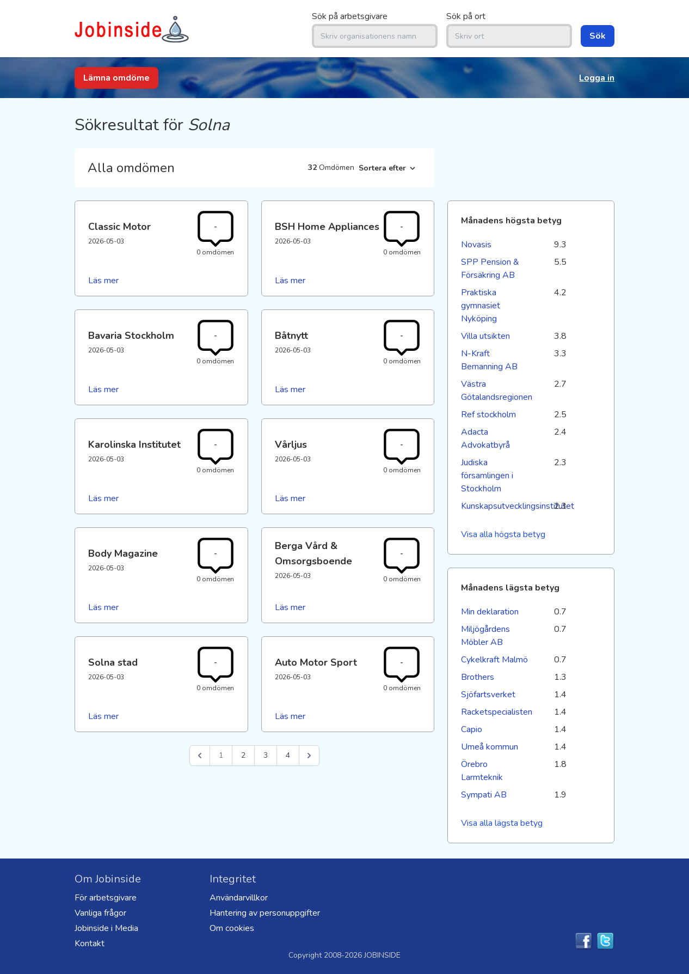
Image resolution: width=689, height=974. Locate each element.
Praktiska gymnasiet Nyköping (480, 306)
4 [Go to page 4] (288, 755)
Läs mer (103, 281)
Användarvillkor (239, 898)
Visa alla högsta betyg (503, 534)
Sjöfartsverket (488, 695)
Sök (597, 36)
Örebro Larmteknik (482, 770)
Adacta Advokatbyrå (485, 438)
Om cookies (232, 928)
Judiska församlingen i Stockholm (487, 475)
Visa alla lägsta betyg (502, 823)
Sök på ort (465, 16)
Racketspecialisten (496, 712)
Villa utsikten (485, 336)
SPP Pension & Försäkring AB (490, 268)
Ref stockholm (488, 415)
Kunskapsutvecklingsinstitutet (496, 506)
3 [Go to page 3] (265, 755)
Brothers (477, 677)
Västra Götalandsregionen (496, 390)
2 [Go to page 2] (243, 755)
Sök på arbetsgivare (349, 16)
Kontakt (89, 943)
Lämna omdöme (116, 78)
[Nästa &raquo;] (309, 755)
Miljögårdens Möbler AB (485, 635)
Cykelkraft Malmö (494, 660)
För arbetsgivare (106, 898)
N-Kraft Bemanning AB (489, 360)
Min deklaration (490, 612)
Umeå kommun (489, 747)
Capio (471, 729)
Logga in (596, 78)
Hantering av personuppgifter (265, 913)
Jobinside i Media (106, 928)
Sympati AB (484, 795)
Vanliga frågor (100, 913)
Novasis (476, 245)
